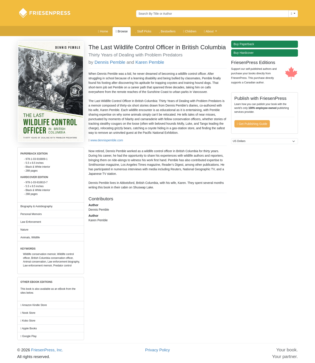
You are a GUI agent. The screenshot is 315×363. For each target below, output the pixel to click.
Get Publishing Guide (252, 124)
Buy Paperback (245, 44)
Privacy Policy (157, 350)
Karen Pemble (149, 62)
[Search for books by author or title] (212, 14)
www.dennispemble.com (107, 140)
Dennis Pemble (110, 62)
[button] (210, 31)
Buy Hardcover (245, 52)
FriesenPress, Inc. (47, 350)
